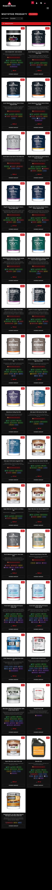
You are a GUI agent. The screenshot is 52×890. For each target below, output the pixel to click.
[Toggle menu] (48, 8)
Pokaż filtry (8, 23)
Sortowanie (5, 18)
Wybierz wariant (13, 74)
